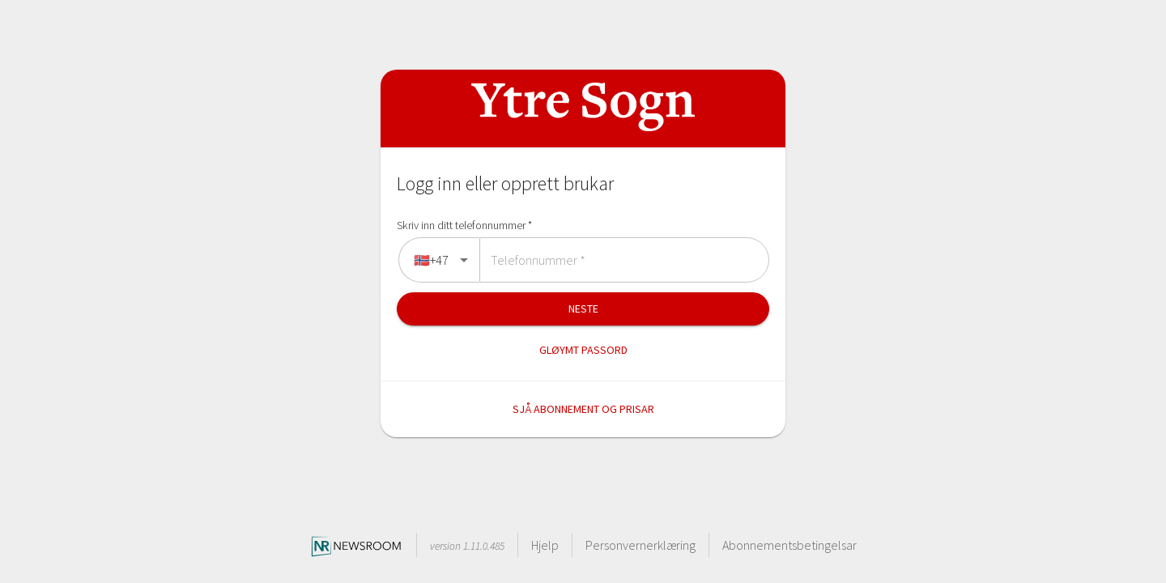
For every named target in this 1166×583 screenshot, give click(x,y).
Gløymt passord (583, 350)
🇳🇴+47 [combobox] (431, 260)
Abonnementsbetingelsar (789, 545)
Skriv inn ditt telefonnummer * (464, 225)
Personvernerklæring (640, 545)
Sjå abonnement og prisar (583, 409)
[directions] (437, 260)
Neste (583, 308)
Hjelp (545, 545)
